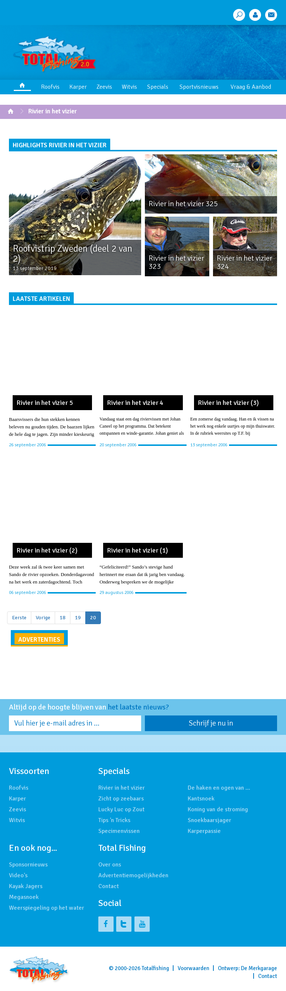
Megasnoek (24, 897)
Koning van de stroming (218, 809)
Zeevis (104, 87)
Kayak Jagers (25, 886)
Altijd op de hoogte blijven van (89, 707)
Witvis (129, 87)
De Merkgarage (259, 968)
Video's (18, 875)
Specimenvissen (119, 831)
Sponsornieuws (28, 864)
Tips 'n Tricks (114, 820)
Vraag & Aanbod (251, 87)
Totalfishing (155, 968)
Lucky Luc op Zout (121, 809)
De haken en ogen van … (219, 788)
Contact (108, 886)
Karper (78, 87)
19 (78, 617)
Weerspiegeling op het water (46, 908)
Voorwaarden (193, 968)
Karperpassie (204, 831)
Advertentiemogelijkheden (133, 875)
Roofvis (50, 87)
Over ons (109, 864)
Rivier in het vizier (52, 111)
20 (93, 617)
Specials (157, 87)
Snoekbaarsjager (209, 820)
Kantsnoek (201, 798)
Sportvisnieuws (199, 87)
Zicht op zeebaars (121, 798)
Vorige (43, 617)
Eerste (19, 617)
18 (63, 617)
